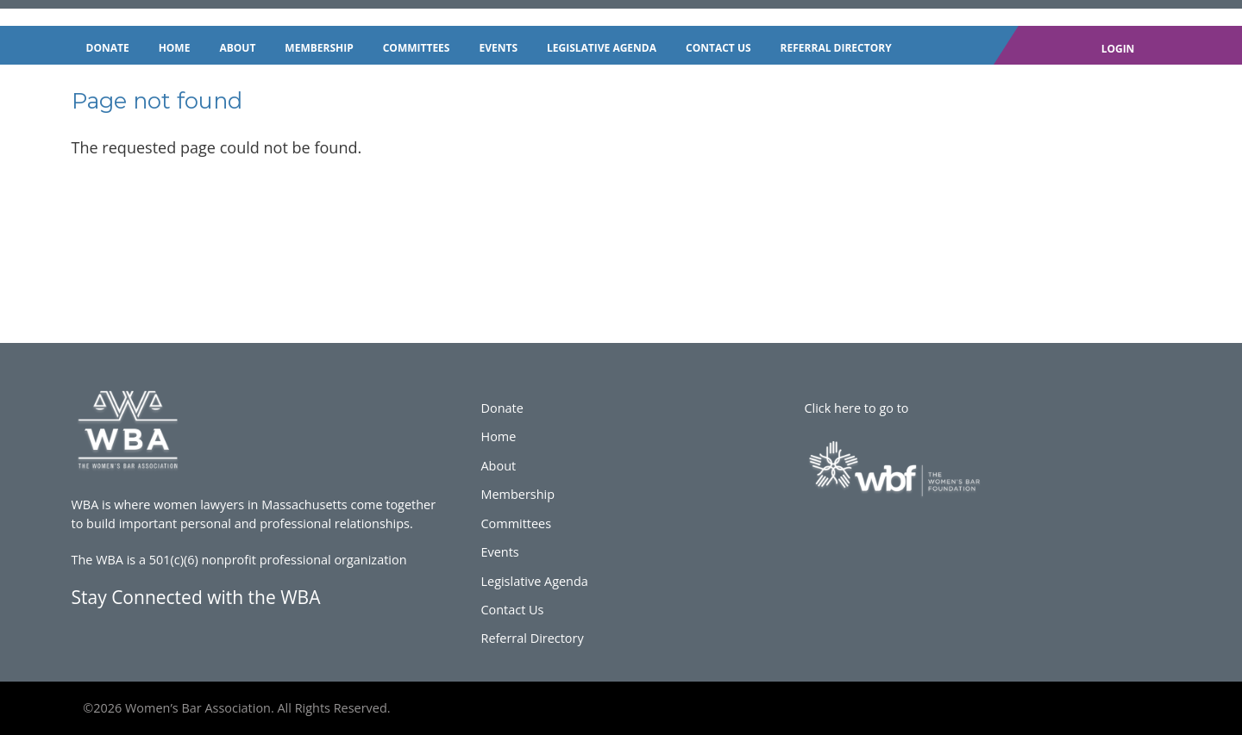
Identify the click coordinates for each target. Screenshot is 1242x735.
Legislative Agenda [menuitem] (601, 47)
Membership (517, 494)
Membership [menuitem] (319, 47)
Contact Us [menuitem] (718, 47)
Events (499, 552)
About (498, 466)
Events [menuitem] (498, 47)
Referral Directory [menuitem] (836, 47)
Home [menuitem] (175, 47)
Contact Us (511, 609)
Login (1118, 48)
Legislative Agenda (533, 581)
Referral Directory (531, 638)
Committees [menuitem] (416, 47)
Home (498, 436)
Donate (501, 408)
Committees (515, 523)
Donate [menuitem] (107, 47)
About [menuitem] (237, 47)
